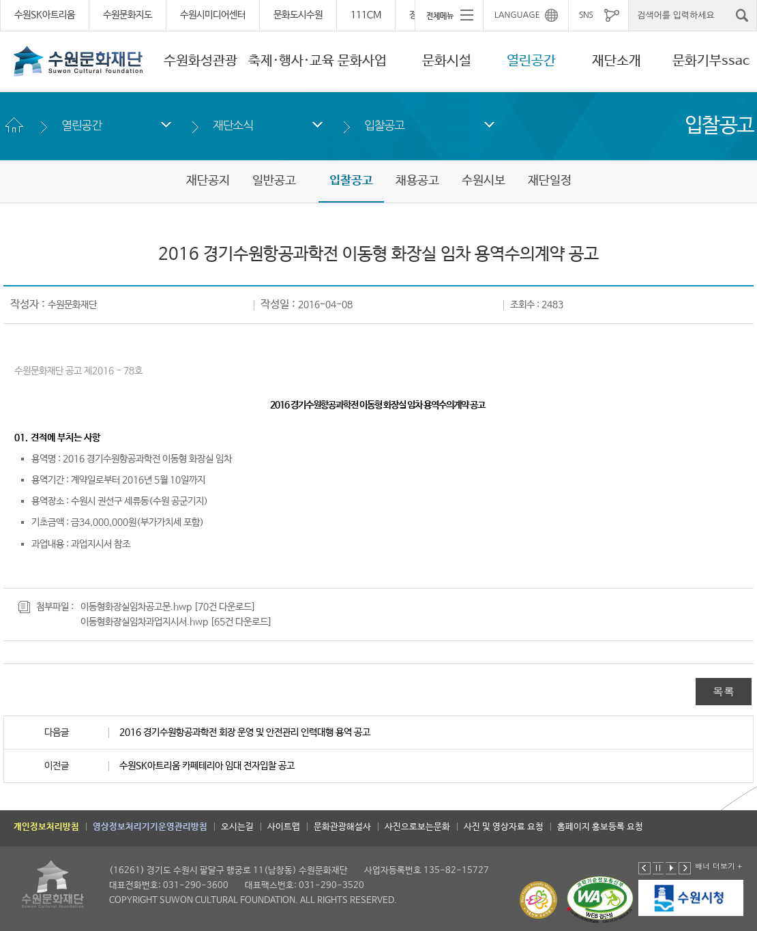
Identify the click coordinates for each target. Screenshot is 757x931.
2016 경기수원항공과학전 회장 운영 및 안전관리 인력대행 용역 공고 (244, 732)
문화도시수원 (298, 15)
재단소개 (616, 61)
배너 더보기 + (718, 866)
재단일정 (550, 181)
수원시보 (483, 181)
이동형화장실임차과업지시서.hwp (144, 622)
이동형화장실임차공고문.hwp (136, 607)
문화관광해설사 (342, 827)
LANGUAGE (517, 15)
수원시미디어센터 (213, 15)
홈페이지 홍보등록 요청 (600, 827)
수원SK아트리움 (44, 15)
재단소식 (233, 125)
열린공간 (531, 61)
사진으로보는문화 (417, 827)
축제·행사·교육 (291, 61)
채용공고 (417, 181)
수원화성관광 (200, 61)
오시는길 (237, 827)
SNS (586, 15)
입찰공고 (384, 125)
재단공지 (208, 181)
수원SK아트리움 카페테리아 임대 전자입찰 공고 (207, 765)
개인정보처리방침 (46, 827)
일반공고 (274, 181)
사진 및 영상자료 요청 (504, 827)
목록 (723, 691)
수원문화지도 (127, 15)
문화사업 (362, 61)
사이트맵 (283, 827)
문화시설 (446, 61)
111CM (366, 15)
